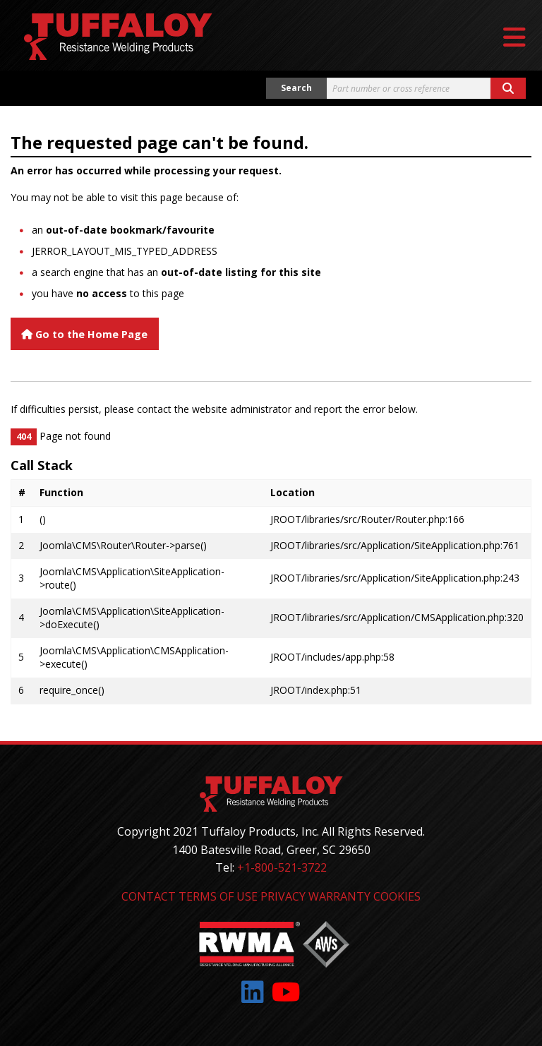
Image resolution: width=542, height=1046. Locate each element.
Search (296, 88)
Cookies (397, 896)
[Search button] (508, 88)
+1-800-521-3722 (282, 867)
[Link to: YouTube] (286, 992)
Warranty (339, 896)
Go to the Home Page (84, 334)
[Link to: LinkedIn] (252, 992)
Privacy (283, 896)
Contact (148, 896)
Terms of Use (218, 896)
